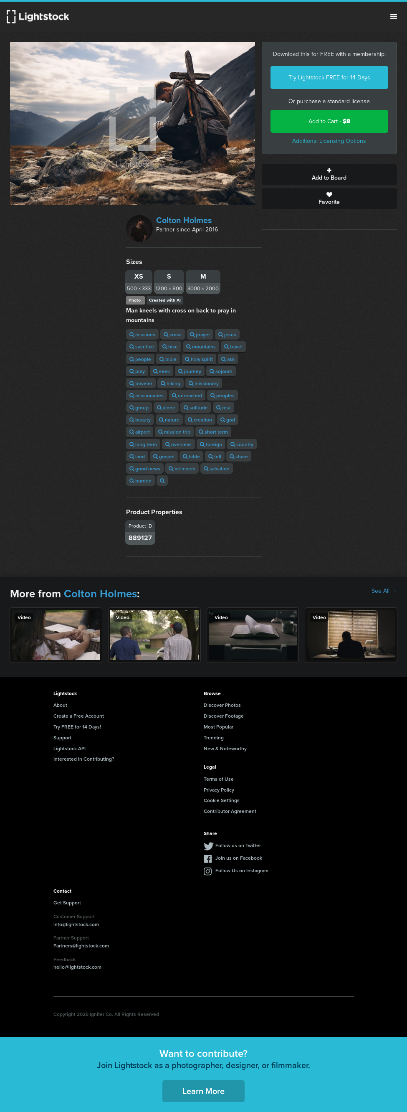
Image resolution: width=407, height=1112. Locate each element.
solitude (196, 407)
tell (214, 456)
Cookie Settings (222, 800)
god (227, 419)
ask (228, 359)
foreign (211, 444)
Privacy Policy (219, 789)
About (60, 704)
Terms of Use (219, 778)
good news (144, 468)
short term (213, 431)
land (137, 456)
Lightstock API (69, 748)
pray (137, 371)
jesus (227, 334)
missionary (204, 383)
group (139, 407)
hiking (170, 383)
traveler (140, 383)
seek (161, 371)
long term (143, 444)
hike (170, 346)
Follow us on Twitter (238, 845)
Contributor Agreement (230, 811)
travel (233, 346)
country (241, 444)
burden (140, 480)
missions (142, 334)
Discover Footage (224, 715)
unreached (187, 395)
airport (139, 431)
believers (182, 468)
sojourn (221, 371)
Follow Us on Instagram (241, 870)
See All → (384, 591)
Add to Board (329, 175)
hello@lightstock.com (77, 966)
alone (166, 407)
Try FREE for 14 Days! (77, 726)
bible (168, 359)
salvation (217, 468)
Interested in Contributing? (83, 758)
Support (62, 737)
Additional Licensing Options (329, 141)
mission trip (174, 431)
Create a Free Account (78, 715)
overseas (178, 444)
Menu (393, 16)
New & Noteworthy (225, 748)
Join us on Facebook (238, 857)
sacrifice (141, 346)
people (140, 359)
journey (189, 371)
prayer (200, 334)
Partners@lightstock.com (81, 945)
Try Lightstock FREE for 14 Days (329, 77)
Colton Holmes (184, 220)
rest (223, 407)
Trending (214, 737)
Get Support (67, 902)
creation (200, 419)
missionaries (146, 395)
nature (169, 419)
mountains (201, 346)
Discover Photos (222, 704)
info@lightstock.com (76, 924)
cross (173, 334)
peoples (222, 395)
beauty (140, 419)
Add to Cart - (329, 121)
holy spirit (199, 359)
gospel (163, 456)
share (239, 456)
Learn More (203, 1091)
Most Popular (218, 726)
